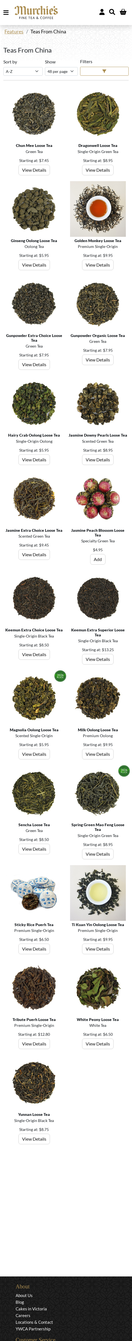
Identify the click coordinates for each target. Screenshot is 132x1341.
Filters (86, 61)
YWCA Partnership (33, 1328)
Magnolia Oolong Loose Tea (34, 729)
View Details (34, 170)
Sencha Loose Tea (34, 824)
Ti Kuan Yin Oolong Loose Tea (98, 924)
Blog (20, 1302)
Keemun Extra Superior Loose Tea (98, 632)
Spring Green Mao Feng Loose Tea (97, 827)
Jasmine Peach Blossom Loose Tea (97, 532)
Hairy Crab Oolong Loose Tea (34, 435)
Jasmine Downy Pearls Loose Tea (98, 435)
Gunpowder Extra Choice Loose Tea (34, 338)
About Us (24, 1295)
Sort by (10, 61)
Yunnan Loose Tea (34, 1114)
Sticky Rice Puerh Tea (34, 924)
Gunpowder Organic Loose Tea (98, 335)
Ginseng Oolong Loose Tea (34, 240)
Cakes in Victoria (31, 1308)
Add (98, 559)
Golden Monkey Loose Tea (98, 240)
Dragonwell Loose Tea (97, 145)
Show (50, 61)
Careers (23, 1315)
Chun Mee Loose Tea (34, 145)
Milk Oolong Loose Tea (98, 729)
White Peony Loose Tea (98, 1019)
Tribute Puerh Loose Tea (34, 1019)
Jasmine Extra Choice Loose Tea (34, 530)
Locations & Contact (34, 1322)
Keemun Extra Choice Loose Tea (34, 630)
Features (13, 32)
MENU (7, 12)
